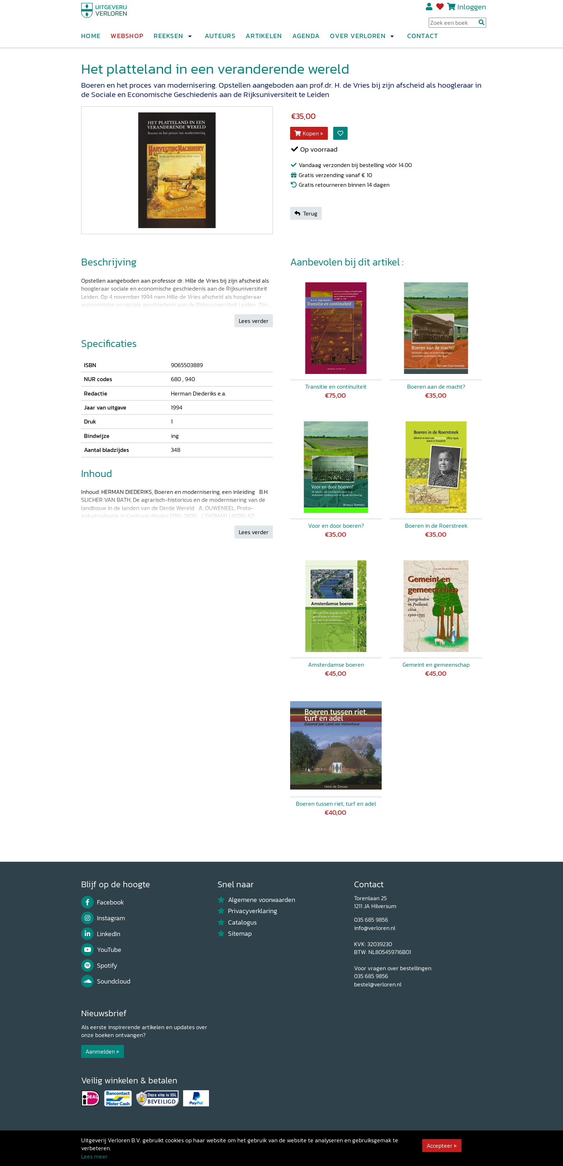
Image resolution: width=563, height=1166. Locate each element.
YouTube (101, 949)
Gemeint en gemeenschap (436, 664)
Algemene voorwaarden (256, 899)
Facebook (102, 902)
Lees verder (254, 320)
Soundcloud (105, 981)
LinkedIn (100, 934)
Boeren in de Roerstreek (436, 525)
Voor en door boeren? (336, 525)
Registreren (429, 10)
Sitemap (235, 933)
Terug (305, 213)
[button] (189, 39)
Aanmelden (100, 1051)
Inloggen (471, 9)
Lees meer (94, 1156)
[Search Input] (457, 25)
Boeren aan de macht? (436, 386)
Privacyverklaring (247, 911)
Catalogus (237, 922)
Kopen (306, 133)
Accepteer (439, 1145)
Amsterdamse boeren (336, 664)
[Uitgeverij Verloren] (115, 16)
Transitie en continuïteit (336, 386)
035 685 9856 (371, 919)
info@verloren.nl (374, 928)
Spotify (99, 965)
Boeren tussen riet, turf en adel (336, 803)
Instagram (103, 918)
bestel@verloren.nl (377, 984)
